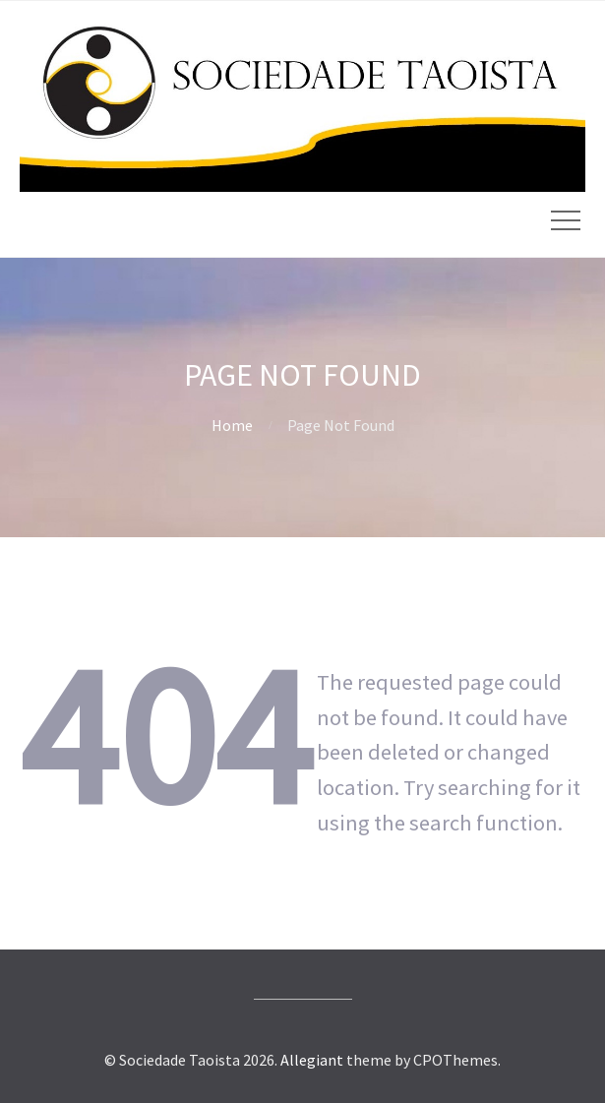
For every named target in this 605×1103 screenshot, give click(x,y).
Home (232, 425)
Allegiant (311, 1060)
